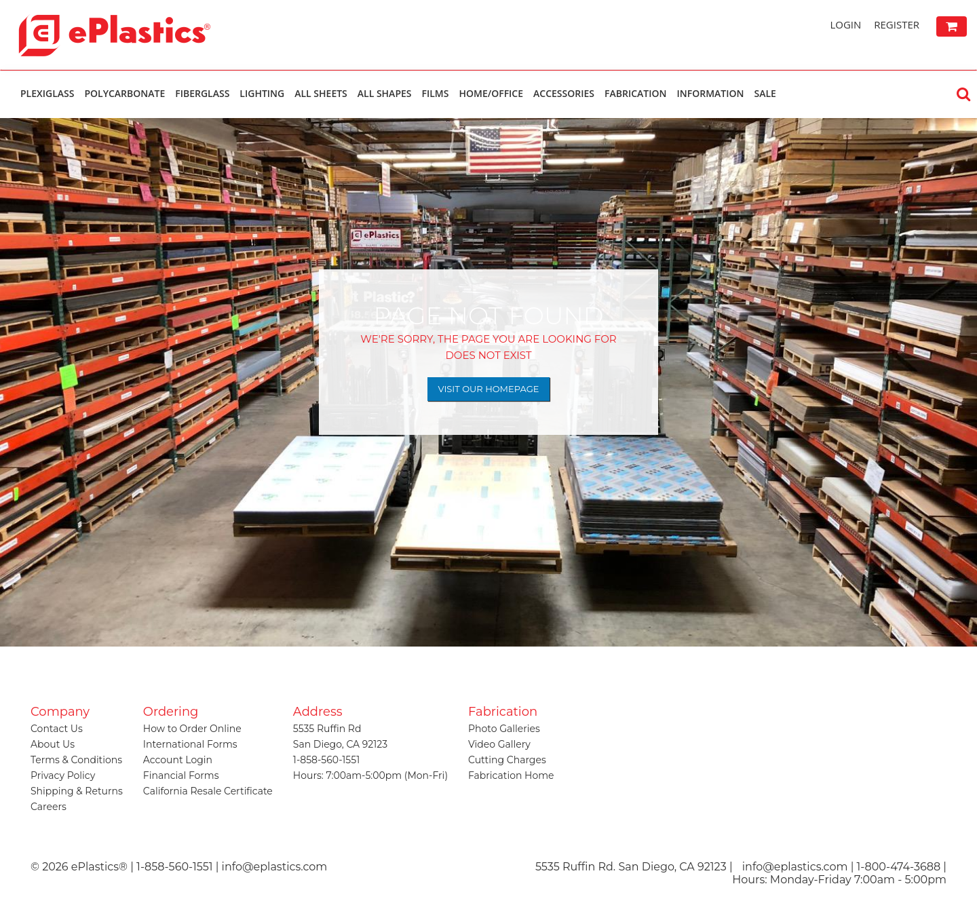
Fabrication (635, 93)
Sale (764, 93)
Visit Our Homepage (488, 388)
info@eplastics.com (795, 866)
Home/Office (491, 93)
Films (435, 93)
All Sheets (320, 93)
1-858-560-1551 (326, 760)
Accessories (563, 93)
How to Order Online (192, 729)
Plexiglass (47, 93)
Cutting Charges (507, 760)
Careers (48, 807)
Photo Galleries (504, 729)
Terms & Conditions (76, 760)
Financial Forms (181, 775)
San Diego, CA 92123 (340, 744)
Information (710, 93)
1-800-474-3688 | (901, 866)
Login (845, 24)
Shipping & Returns (77, 791)
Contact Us (57, 729)
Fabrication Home (511, 775)
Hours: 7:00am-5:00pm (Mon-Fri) (370, 775)
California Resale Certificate (208, 791)
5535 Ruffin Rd (327, 729)
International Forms (190, 744)
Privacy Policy (63, 775)
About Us (53, 744)
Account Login (177, 760)
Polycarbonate (124, 93)
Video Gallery (499, 744)
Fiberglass (202, 93)
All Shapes (385, 93)
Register (896, 24)
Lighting (262, 93)
